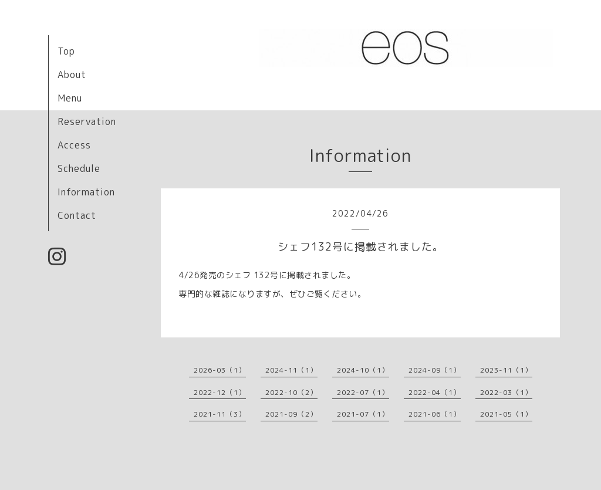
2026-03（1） (220, 370)
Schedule (79, 168)
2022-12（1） (220, 392)
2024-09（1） (434, 370)
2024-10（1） (363, 370)
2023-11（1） (506, 370)
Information (86, 191)
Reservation (87, 121)
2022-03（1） (506, 392)
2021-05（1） (506, 414)
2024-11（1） (291, 370)
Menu (70, 98)
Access (74, 144)
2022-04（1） (434, 392)
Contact (77, 215)
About (72, 74)
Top (66, 51)
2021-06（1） (434, 414)
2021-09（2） (291, 414)
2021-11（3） (220, 414)
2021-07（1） (363, 414)
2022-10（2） (291, 392)
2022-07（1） (363, 392)
